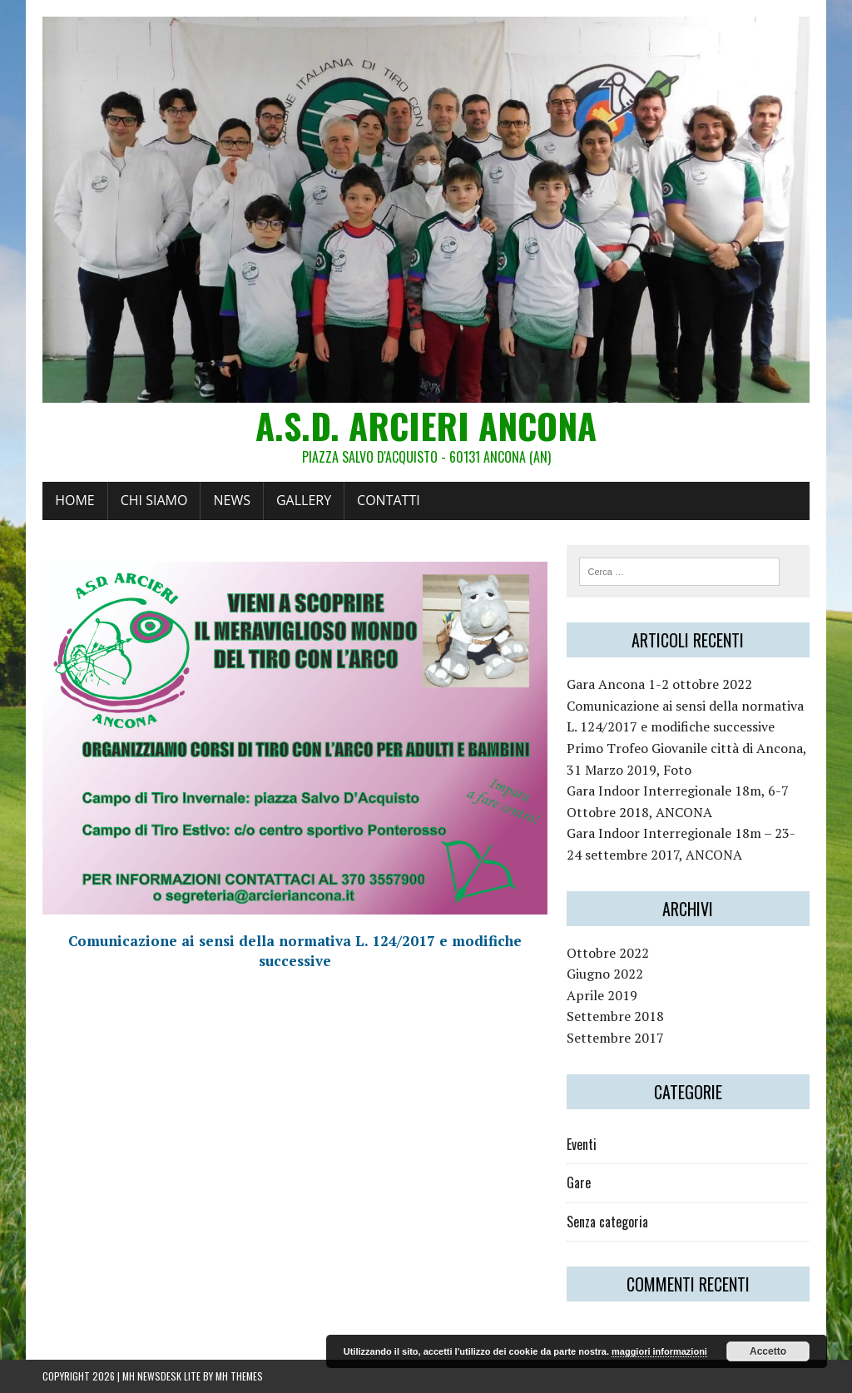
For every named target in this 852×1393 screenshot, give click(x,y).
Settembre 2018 (615, 1016)
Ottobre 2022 (608, 953)
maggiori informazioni (659, 1351)
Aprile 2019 (602, 995)
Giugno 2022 (605, 973)
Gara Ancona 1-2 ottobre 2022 (659, 684)
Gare (579, 1182)
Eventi (582, 1144)
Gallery (303, 500)
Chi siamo (154, 500)
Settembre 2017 (615, 1038)
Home (75, 500)
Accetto (768, 1351)
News (231, 500)
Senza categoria (607, 1222)
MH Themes (239, 1376)
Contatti (388, 500)
